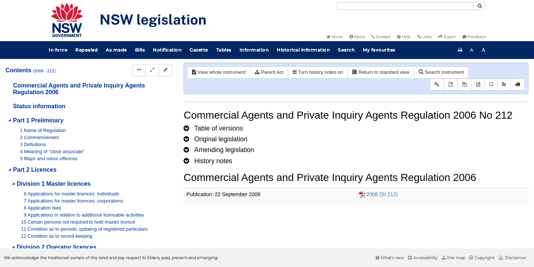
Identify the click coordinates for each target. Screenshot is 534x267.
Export (446, 36)
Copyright (481, 257)
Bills (140, 50)
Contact (381, 36)
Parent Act (269, 72)
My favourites (379, 50)
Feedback (474, 36)
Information (254, 50)
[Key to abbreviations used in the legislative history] (437, 85)
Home (335, 36)
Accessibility (423, 257)
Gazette (198, 50)
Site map (453, 257)
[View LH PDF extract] (464, 85)
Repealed (86, 50)
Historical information (303, 50)
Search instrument (441, 72)
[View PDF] (451, 85)
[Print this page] (460, 50)
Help (404, 36)
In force (58, 50)
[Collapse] (165, 70)
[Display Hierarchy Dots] (139, 70)
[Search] (405, 6)
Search (346, 50)
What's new (390, 257)
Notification (167, 50)
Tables (223, 50)
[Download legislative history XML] (478, 85)
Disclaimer (512, 257)
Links (424, 36)
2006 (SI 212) (382, 194)
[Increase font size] (483, 50)
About (357, 36)
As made (116, 50)
